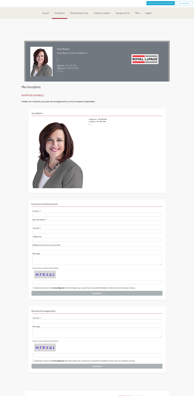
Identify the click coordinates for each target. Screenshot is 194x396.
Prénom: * (36, 211)
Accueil (46, 13)
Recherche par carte (79, 13)
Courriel (60, 71)
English (148, 13)
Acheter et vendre (102, 13)
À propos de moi (123, 13)
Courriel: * (36, 228)
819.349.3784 (71, 65)
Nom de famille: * (39, 219)
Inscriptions (60, 13)
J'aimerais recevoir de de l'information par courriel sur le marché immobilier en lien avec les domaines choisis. (84, 289)
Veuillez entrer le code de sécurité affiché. (45, 270)
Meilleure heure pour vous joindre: (46, 245)
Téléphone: (37, 236)
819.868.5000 (72, 68)
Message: (36, 253)
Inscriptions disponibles (33, 95)
